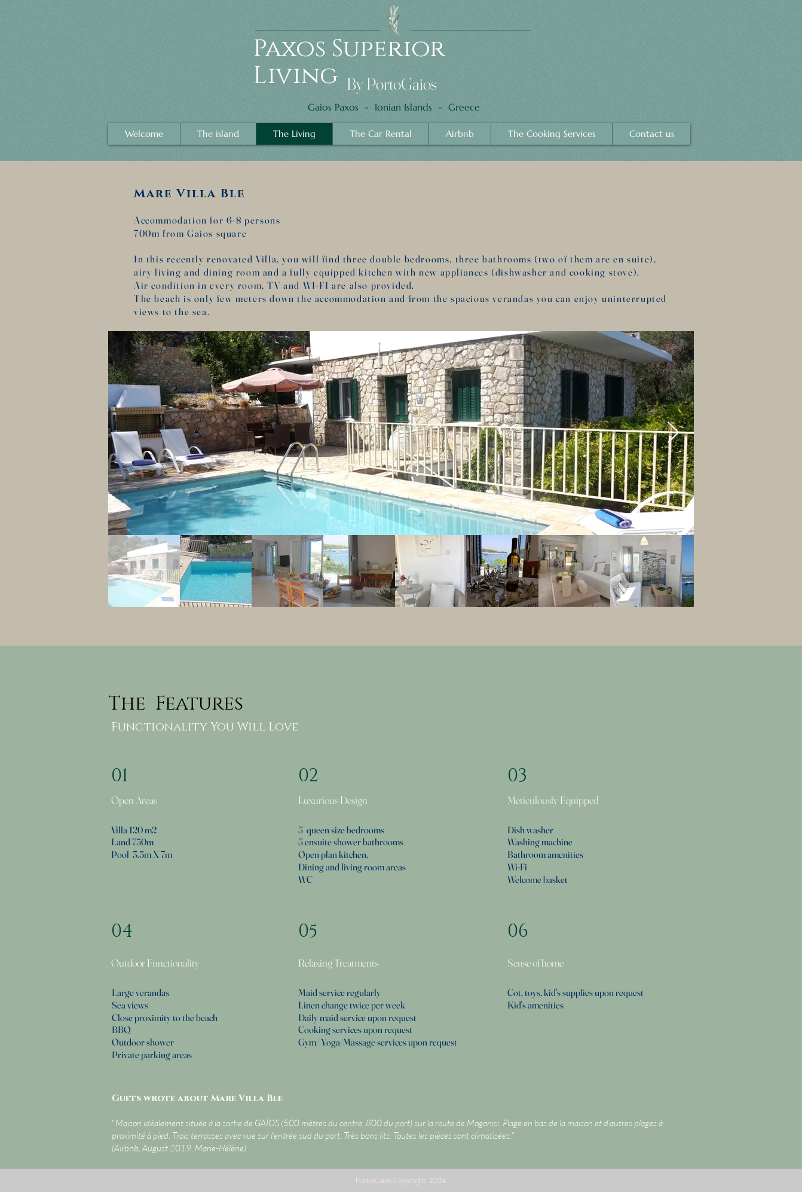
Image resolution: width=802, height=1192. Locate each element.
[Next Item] (673, 433)
